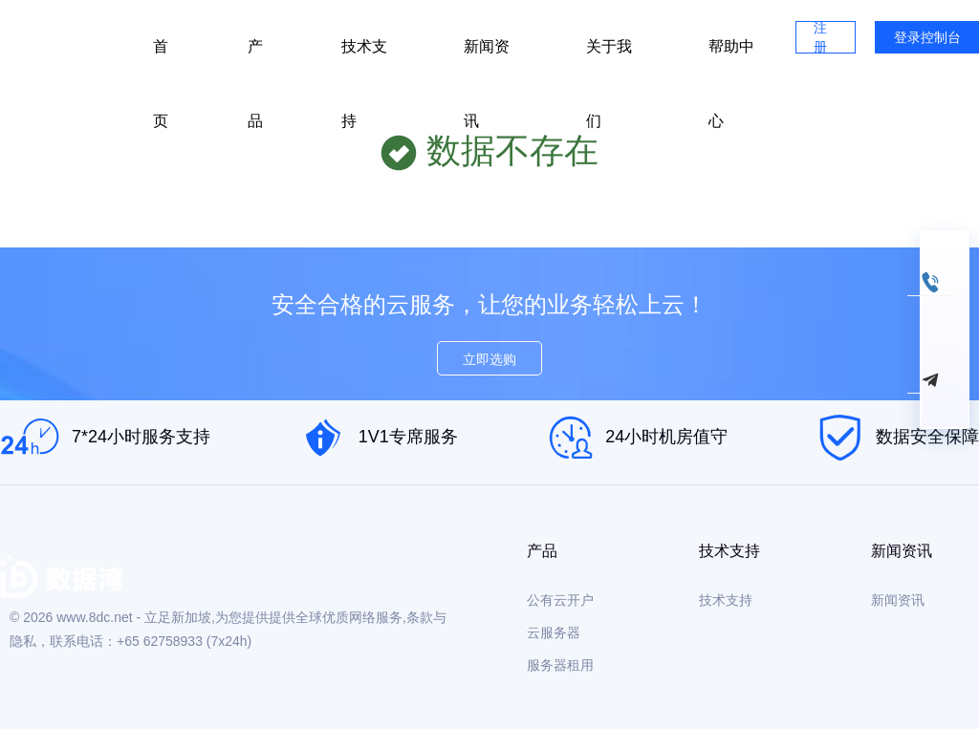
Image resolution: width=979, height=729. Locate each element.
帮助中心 (731, 56)
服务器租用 (560, 665)
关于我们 (609, 56)
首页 (160, 56)
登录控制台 (927, 37)
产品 (255, 56)
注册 (820, 37)
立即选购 (489, 359)
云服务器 (553, 632)
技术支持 (364, 56)
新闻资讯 (487, 56)
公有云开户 (560, 600)
